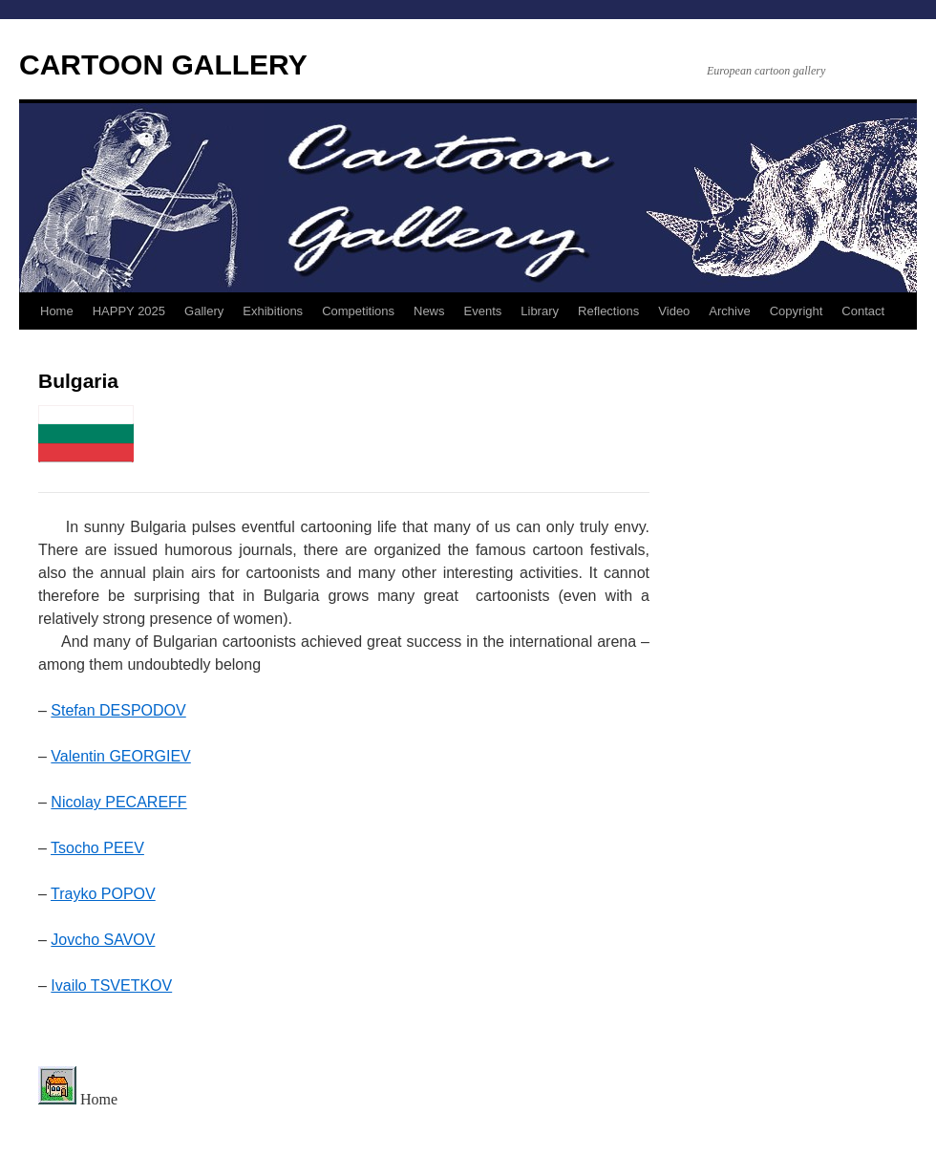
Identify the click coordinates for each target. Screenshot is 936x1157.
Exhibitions (273, 311)
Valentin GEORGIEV (120, 756)
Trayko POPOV (103, 894)
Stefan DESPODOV (118, 710)
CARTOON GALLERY (163, 64)
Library (540, 311)
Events (483, 311)
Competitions (358, 311)
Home (57, 311)
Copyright (796, 311)
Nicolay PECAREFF (118, 802)
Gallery (203, 311)
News (429, 311)
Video (674, 311)
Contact (862, 311)
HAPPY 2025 (129, 311)
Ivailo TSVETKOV (111, 985)
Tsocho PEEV (97, 848)
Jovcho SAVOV (103, 940)
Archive (729, 311)
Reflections (608, 311)
